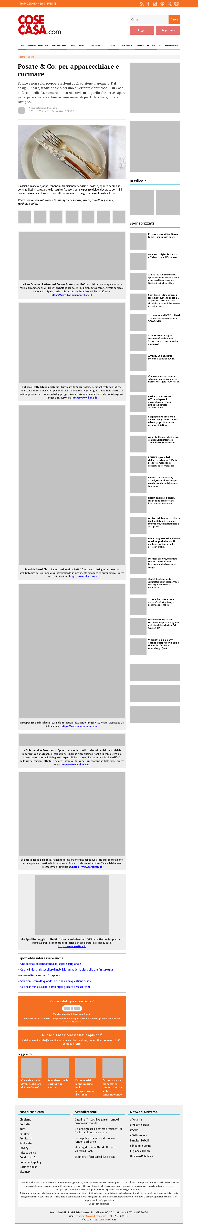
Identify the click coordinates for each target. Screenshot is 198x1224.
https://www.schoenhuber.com (79, 726)
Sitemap (24, 1171)
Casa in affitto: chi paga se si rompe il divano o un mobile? (97, 1121)
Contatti (24, 1124)
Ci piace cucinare (140, 1151)
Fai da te (113, 45)
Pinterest (162, 3)
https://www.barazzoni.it (87, 867)
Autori (23, 1129)
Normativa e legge (146, 45)
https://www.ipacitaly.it (72, 946)
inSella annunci (139, 1135)
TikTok (176, 3)
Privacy (23, 1148)
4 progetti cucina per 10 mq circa (40, 975)
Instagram (155, 3)
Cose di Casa (39, 25)
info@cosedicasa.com (54, 1040)
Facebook (148, 3)
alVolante (136, 1119)
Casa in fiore (127, 45)
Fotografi (25, 1133)
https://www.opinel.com (75, 764)
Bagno (81, 45)
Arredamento (59, 45)
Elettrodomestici (97, 45)
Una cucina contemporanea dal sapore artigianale (50, 963)
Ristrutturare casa (38, 45)
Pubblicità (25, 1143)
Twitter (169, 3)
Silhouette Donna (140, 1145)
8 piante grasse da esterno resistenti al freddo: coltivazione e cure (98, 1130)
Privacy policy (27, 1152)
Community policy (30, 1162)
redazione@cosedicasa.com (90, 1216)
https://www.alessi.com (83, 576)
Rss (141, 3)
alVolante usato (139, 1124)
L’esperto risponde (168, 45)
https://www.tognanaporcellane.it (71, 295)
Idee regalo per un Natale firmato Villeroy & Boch (95, 1149)
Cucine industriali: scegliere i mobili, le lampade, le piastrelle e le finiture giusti (67, 969)
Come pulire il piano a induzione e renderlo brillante (95, 1140)
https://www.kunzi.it (84, 397)
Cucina (72, 45)
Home (22, 57)
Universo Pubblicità (141, 1156)
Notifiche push (28, 1167)
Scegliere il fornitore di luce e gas (95, 1156)
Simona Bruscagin (47, 108)
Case (22, 45)
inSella (134, 1130)
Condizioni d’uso (29, 1157)
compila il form (72, 1043)
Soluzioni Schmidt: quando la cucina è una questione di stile (56, 981)
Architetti (25, 1138)
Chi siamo (25, 1119)
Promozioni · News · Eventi (37, 3)
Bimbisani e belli (139, 1140)
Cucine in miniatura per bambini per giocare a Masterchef (55, 986)
